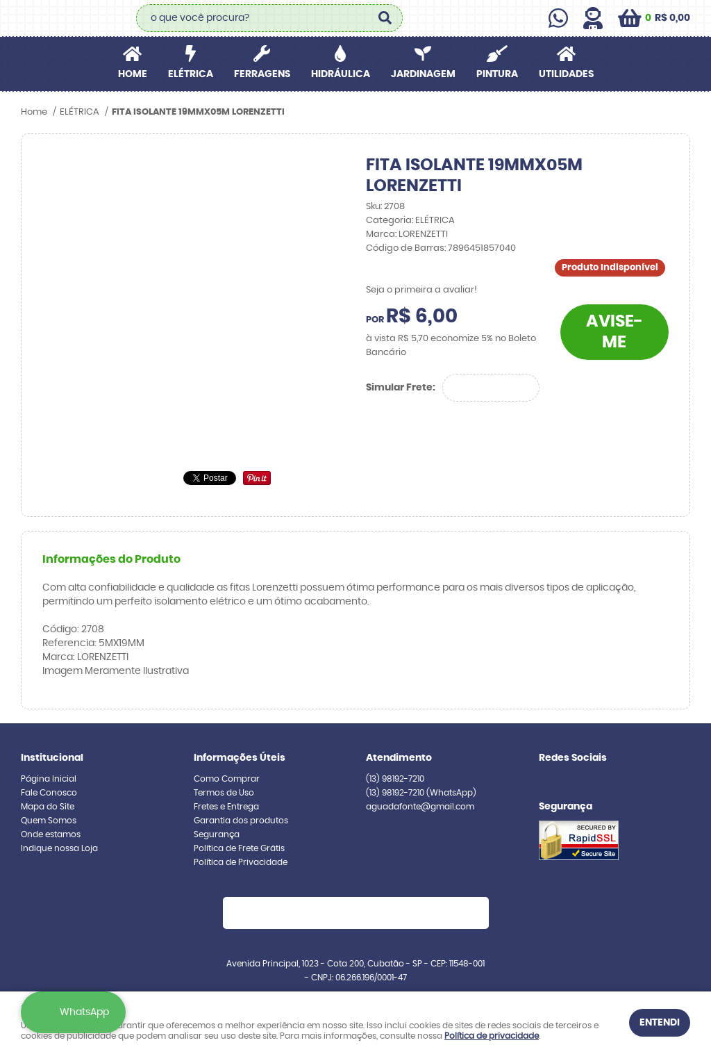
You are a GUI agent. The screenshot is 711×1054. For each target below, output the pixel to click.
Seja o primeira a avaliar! (421, 290)
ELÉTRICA (190, 74)
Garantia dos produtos (241, 820)
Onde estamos (51, 834)
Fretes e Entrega (226, 806)
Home (132, 74)
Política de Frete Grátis (239, 848)
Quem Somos (48, 820)
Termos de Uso (224, 793)
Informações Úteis (239, 758)
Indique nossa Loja (59, 848)
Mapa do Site (47, 806)
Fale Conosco (49, 793)
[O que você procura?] (385, 18)
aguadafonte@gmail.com (420, 806)
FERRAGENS (262, 74)
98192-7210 (395, 779)
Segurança (217, 834)
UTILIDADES (566, 74)
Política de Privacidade (240, 862)
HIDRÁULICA (340, 74)
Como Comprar (227, 779)
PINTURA (497, 74)
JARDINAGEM (423, 74)
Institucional (52, 758)
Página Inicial (48, 779)
